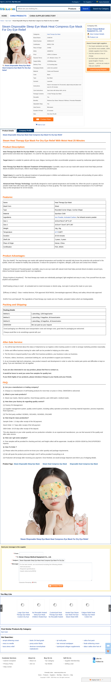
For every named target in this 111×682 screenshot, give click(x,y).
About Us (31, 658)
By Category (49, 661)
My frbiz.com (16, 2)
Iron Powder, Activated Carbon (65, 217)
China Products (18, 16)
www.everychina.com (60, 672)
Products (45, 675)
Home (4, 16)
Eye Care (8, 21)
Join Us (32, 664)
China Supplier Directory (43, 16)
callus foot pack (89, 640)
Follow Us (99, 662)
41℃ (56, 232)
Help (71, 675)
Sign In (2, 2)
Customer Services (9, 658)
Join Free (8, 2)
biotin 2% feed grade (37, 640)
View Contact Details (97, 34)
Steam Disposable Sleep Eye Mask (27, 464)
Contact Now (45, 119)
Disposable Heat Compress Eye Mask (84, 464)
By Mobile (48, 664)
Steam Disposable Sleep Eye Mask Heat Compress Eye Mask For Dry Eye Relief (42, 28)
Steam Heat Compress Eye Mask (55, 464)
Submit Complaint (9, 661)
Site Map (59, 675)
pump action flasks (36, 643)
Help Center (7, 667)
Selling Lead (69, 664)
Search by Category (101, 9)
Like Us (98, 658)
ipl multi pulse (61, 640)
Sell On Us (67, 658)
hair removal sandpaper (65, 643)
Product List (94, 37)
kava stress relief (8, 646)
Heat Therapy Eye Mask (53, 34)
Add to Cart (41, 125)
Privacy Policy (8, 664)
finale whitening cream (91, 643)
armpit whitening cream (11, 640)
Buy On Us (48, 658)
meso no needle (8, 643)
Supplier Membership (72, 661)
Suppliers (52, 675)
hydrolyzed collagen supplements (68, 646)
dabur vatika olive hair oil (92, 646)
